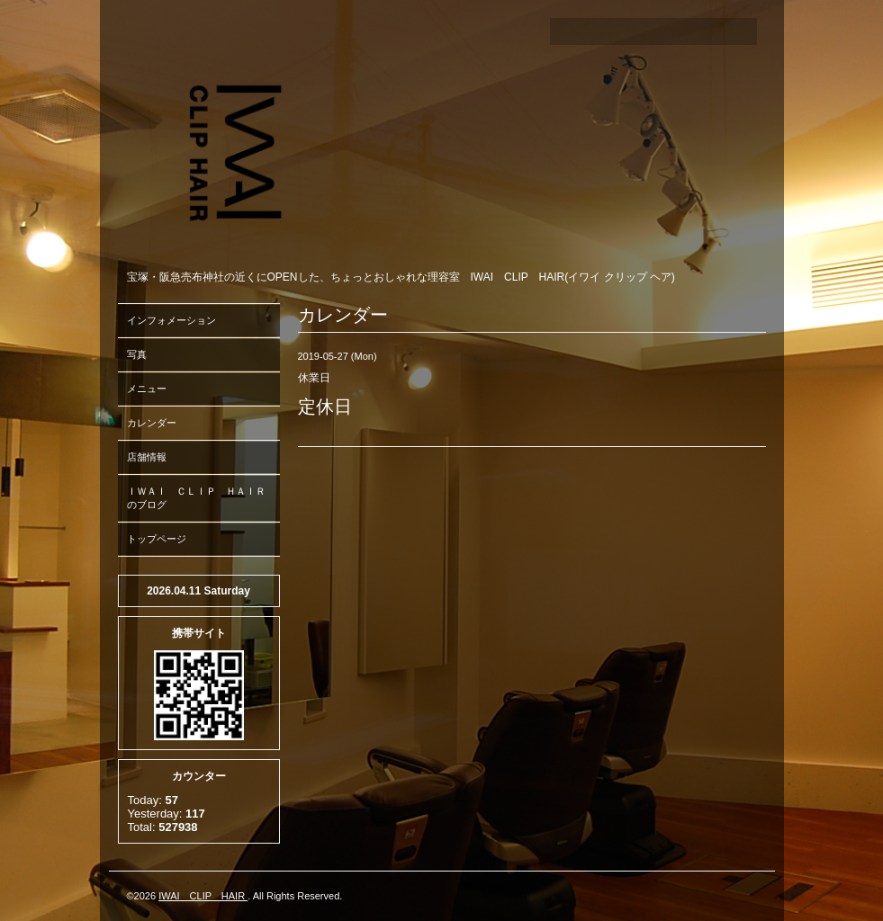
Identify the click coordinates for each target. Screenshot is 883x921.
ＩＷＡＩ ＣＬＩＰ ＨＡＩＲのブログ (196, 498)
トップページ (156, 538)
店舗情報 (147, 457)
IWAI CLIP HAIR (203, 895)
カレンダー (151, 422)
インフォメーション (171, 320)
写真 (137, 354)
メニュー (147, 388)
